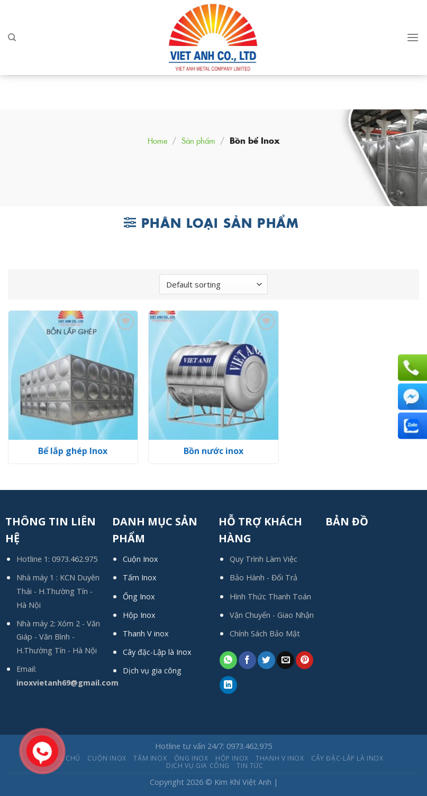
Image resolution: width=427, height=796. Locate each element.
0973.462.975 (74, 559)
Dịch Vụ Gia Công (198, 765)
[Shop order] (213, 284)
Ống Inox (139, 596)
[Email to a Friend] (285, 660)
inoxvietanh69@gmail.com (67, 683)
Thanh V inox (146, 633)
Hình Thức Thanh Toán (270, 596)
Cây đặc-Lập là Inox (157, 652)
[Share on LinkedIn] (228, 685)
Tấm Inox (140, 577)
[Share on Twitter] (266, 660)
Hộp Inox (139, 615)
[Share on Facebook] (247, 660)
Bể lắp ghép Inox (72, 451)
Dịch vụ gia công (152, 670)
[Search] (12, 37)
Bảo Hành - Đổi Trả (263, 577)
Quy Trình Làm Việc (263, 559)
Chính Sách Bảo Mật (265, 633)
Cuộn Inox (140, 559)
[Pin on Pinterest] (304, 660)
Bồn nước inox (213, 451)
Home (157, 140)
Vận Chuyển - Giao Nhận (272, 615)
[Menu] (412, 37)
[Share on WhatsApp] (228, 660)
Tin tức (250, 765)
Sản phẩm (198, 140)
